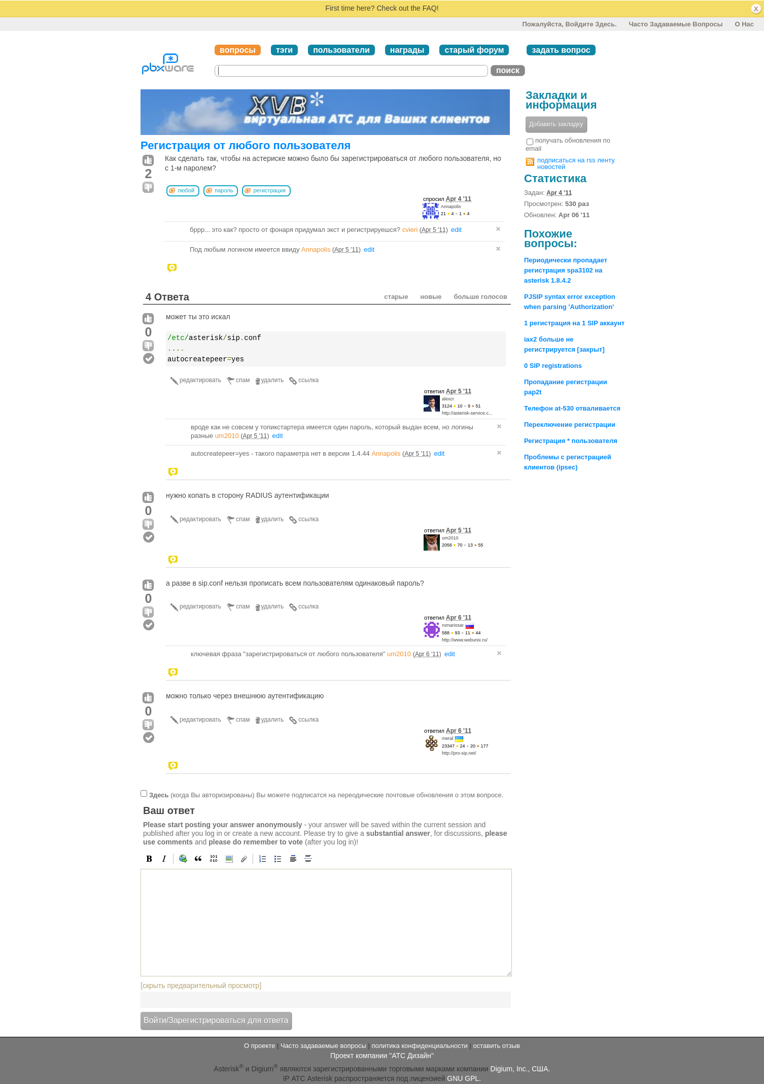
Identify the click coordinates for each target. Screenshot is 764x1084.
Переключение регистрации (569, 424)
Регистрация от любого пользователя (246, 145)
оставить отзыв (496, 1045)
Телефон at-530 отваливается (572, 408)
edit (456, 229)
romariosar (453, 625)
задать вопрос (561, 50)
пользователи (341, 50)
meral (448, 738)
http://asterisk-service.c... (467, 413)
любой (186, 190)
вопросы (238, 50)
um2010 (227, 435)
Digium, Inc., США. (520, 1068)
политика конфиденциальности (419, 1045)
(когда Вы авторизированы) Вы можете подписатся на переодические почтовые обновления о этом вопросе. (326, 794)
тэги (284, 50)
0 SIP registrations (553, 365)
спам (243, 380)
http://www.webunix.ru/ (465, 639)
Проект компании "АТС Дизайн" (382, 1056)
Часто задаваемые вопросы (675, 24)
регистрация (269, 190)
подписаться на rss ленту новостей (576, 163)
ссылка (308, 380)
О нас (744, 24)
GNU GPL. (464, 1078)
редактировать (200, 380)
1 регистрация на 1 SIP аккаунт (574, 323)
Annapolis (451, 206)
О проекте (259, 1045)
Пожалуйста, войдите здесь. (569, 24)
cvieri (410, 229)
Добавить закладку (556, 124)
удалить (272, 380)
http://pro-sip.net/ (459, 753)
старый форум (474, 50)
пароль (224, 190)
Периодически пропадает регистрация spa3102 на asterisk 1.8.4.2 (565, 270)
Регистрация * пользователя (570, 441)
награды (407, 50)
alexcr (448, 398)
